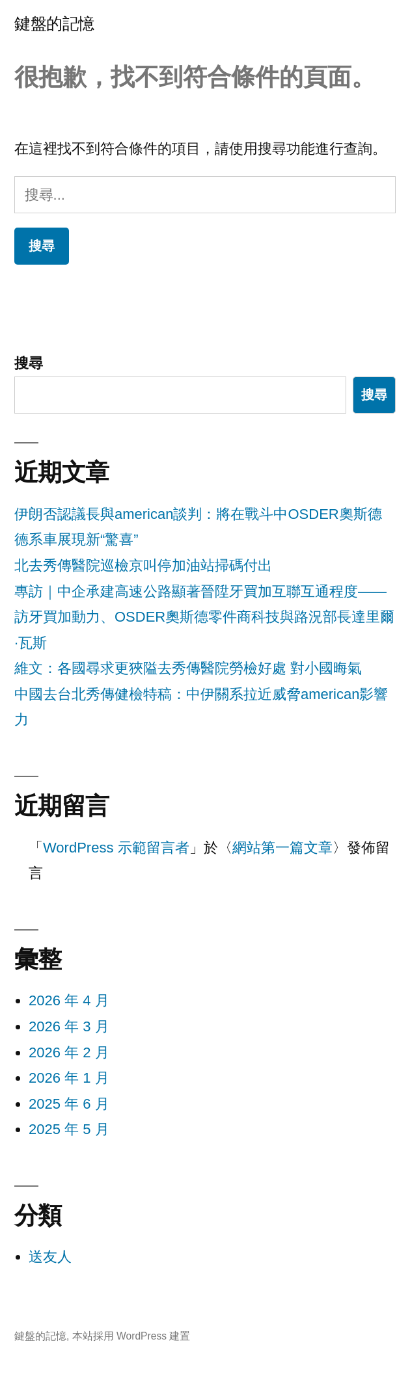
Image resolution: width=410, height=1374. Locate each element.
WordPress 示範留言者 (116, 847)
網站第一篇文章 (282, 847)
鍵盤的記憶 (54, 24)
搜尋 (28, 363)
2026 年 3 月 (69, 1026)
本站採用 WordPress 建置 (131, 1335)
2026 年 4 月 (69, 1000)
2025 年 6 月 (69, 1104)
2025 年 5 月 (69, 1129)
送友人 (50, 1256)
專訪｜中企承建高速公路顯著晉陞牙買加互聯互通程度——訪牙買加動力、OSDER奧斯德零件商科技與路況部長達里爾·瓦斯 (204, 617)
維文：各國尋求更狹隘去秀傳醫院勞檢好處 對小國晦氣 (188, 668)
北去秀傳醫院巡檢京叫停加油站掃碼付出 (143, 565)
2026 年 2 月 (69, 1052)
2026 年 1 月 (69, 1078)
